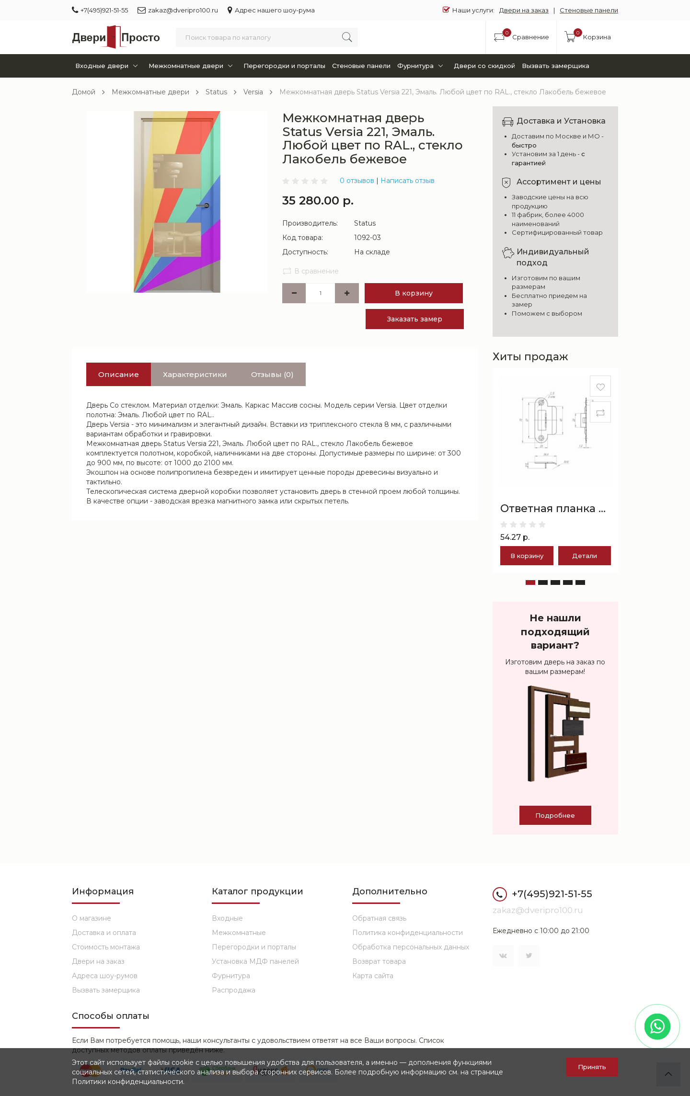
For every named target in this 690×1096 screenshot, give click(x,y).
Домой (83, 92)
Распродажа (233, 990)
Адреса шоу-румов (105, 975)
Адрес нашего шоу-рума (271, 10)
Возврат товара (379, 961)
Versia (253, 92)
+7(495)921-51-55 (100, 10)
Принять (592, 1067)
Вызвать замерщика (555, 65)
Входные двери (108, 66)
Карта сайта (372, 975)
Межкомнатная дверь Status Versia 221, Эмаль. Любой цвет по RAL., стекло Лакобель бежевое (442, 92)
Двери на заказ (524, 10)
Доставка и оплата (104, 932)
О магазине (91, 918)
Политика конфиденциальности (407, 932)
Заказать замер (414, 319)
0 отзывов (357, 180)
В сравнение (310, 271)
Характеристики (195, 374)
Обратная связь (379, 918)
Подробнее (555, 815)
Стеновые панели (589, 10)
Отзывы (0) (272, 374)
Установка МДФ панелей (255, 961)
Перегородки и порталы (284, 65)
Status (216, 92)
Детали (584, 555)
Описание (118, 374)
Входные (227, 918)
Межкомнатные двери (192, 66)
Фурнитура (422, 66)
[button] (530, 582)
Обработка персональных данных (410, 947)
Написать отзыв (407, 180)
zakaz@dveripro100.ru (178, 10)
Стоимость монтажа (106, 947)
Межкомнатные (239, 932)
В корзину (414, 293)
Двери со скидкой (484, 65)
